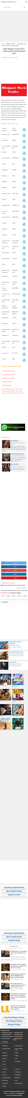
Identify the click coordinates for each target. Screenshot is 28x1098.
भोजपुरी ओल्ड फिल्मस (7, 382)
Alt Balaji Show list (6, 1034)
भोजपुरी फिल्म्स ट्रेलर (6, 385)
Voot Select (18, 1061)
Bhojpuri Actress (14, 1025)
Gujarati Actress (14, 895)
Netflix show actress (7, 1032)
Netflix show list (18, 1032)
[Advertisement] (14, 26)
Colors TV (17, 1069)
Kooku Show (5, 1041)
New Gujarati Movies (14, 891)
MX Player (5, 1055)
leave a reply (15, 57)
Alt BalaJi (5, 1045)
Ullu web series (6, 1038)
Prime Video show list (7, 1036)
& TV (16, 1080)
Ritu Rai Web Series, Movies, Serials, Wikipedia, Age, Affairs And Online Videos (18, 975)
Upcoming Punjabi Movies (14, 933)
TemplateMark (20, 1093)
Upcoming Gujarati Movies (14, 888)
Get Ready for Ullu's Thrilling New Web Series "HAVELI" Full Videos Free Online (19, 966)
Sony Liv (5, 1058)
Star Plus (5, 1069)
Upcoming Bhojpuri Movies (14, 1017)
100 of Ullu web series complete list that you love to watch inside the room (18, 985)
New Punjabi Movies (14, 937)
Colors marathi (18, 1083)
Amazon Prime (18, 1045)
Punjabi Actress (14, 940)
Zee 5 (4, 1064)
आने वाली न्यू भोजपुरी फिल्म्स (8, 371)
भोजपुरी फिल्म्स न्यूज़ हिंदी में (8, 378)
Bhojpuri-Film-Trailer (7, 57)
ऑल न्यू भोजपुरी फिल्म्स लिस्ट (8, 374)
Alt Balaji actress (19, 1034)
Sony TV (5, 1074)
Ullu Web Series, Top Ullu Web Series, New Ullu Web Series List (19, 953)
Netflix (16, 1055)
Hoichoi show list (19, 1036)
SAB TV (4, 1086)
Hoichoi (5, 1052)
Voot (4, 1061)
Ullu (16, 1058)
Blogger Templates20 (17, 1095)
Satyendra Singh (15, 593)
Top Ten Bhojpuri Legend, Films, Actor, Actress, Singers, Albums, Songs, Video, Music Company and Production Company (13, 391)
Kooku (16, 1052)
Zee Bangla (18, 1072)
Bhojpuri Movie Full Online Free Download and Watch (12, 585)
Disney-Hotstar (6, 1048)
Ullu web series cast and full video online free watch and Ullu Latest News (18, 1007)
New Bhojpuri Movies (14, 1021)
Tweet (9, 563)
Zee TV (4, 1072)
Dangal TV (17, 1077)
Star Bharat (18, 1074)
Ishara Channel (6, 1077)
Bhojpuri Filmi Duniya (15, 1091)
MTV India (5, 1080)
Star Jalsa (5, 1083)
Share (9, 566)
